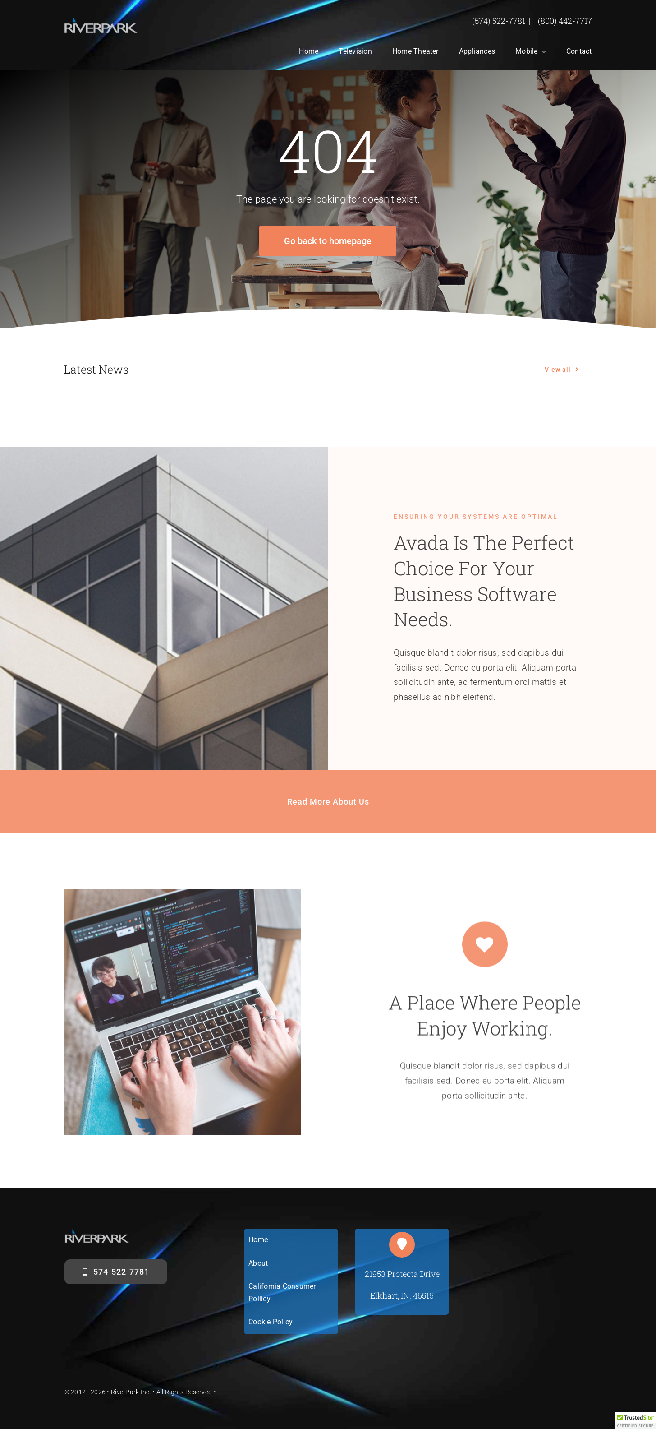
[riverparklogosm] (101, 21)
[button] (635, 1420)
